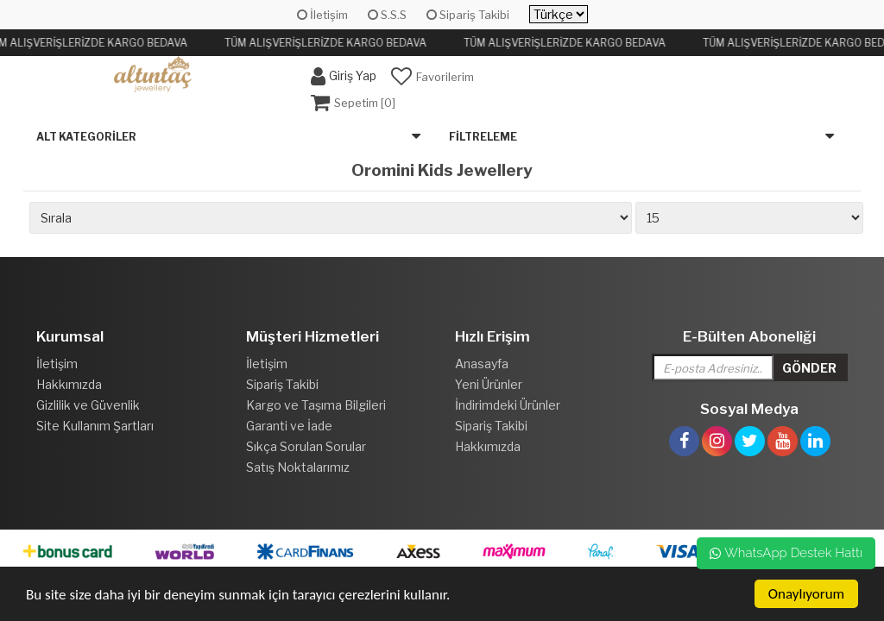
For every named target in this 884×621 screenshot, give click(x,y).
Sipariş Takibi (467, 15)
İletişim (322, 15)
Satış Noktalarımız (298, 467)
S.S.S (387, 15)
